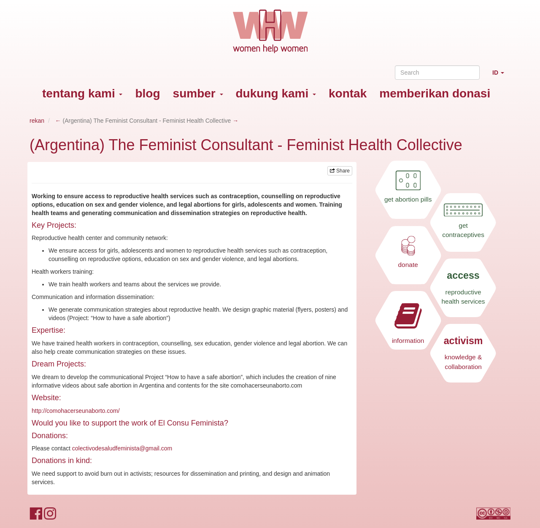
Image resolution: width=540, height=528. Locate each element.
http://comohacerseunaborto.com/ (76, 410)
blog (147, 93)
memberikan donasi (434, 93)
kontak (348, 93)
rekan (37, 120)
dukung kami (276, 93)
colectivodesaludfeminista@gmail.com (122, 448)
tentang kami (82, 93)
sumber (198, 93)
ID (501, 76)
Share (340, 171)
